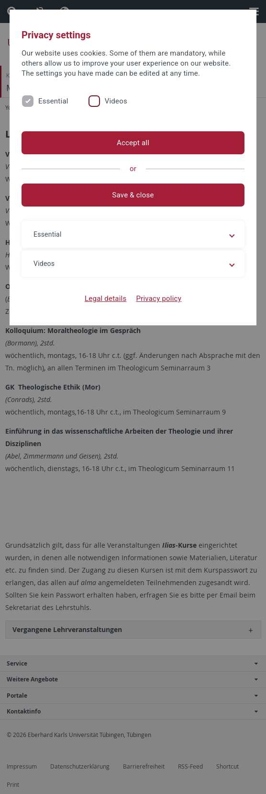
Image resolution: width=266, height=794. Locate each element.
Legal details (105, 298)
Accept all (133, 142)
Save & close (133, 195)
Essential (53, 101)
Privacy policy (158, 298)
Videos (116, 101)
